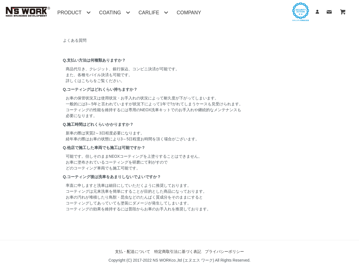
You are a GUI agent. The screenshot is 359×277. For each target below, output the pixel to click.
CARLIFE (153, 12)
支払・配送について (132, 251)
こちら (87, 80)
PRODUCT (74, 12)
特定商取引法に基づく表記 (177, 251)
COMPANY (189, 12)
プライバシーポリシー (224, 251)
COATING (114, 12)
